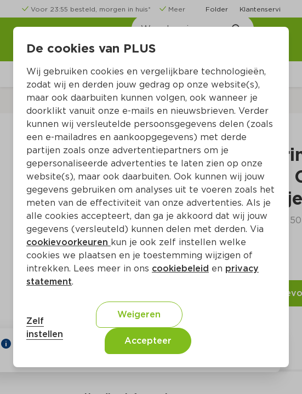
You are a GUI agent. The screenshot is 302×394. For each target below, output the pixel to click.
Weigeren (139, 314)
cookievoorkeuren (68, 242)
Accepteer (148, 340)
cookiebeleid (180, 268)
